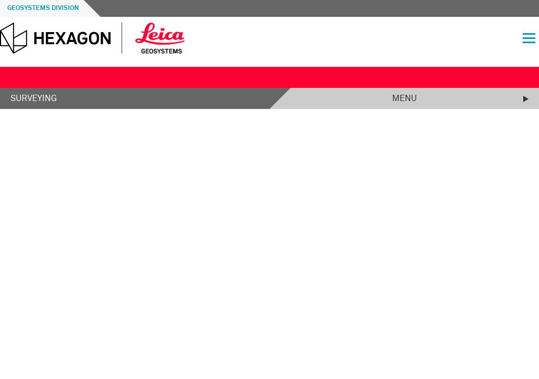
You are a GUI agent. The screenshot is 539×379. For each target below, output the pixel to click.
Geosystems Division (43, 8)
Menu (404, 98)
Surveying (34, 98)
